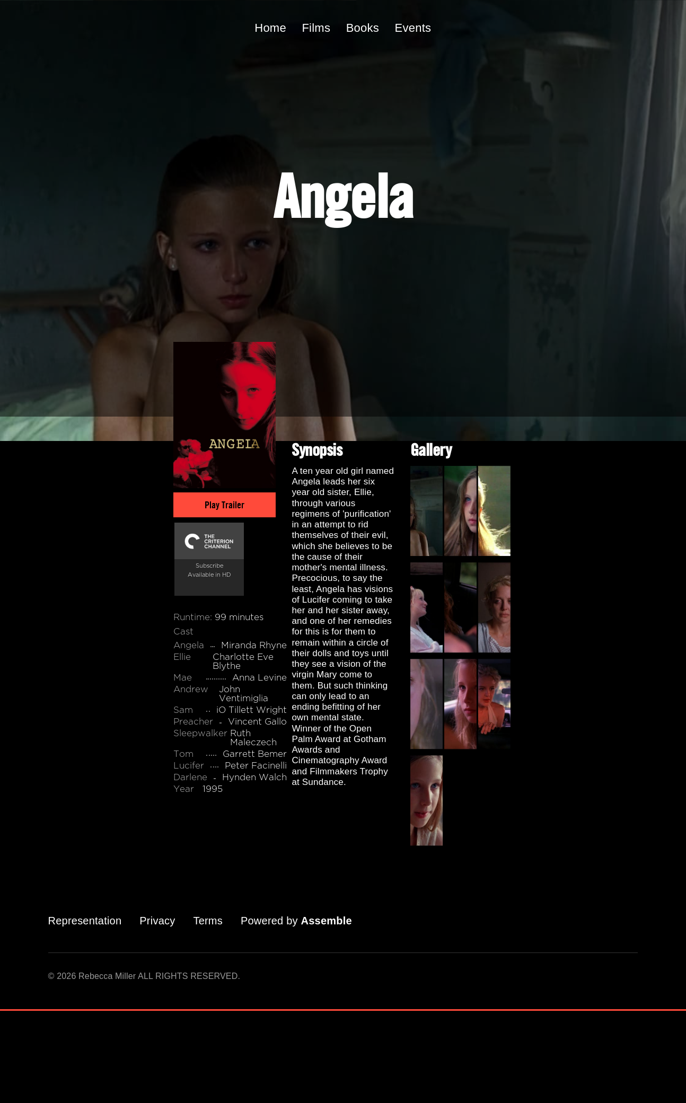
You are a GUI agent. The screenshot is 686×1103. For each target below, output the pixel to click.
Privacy (157, 920)
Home (270, 27)
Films (316, 27)
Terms (208, 920)
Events (413, 27)
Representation (85, 920)
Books (362, 27)
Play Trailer (224, 505)
